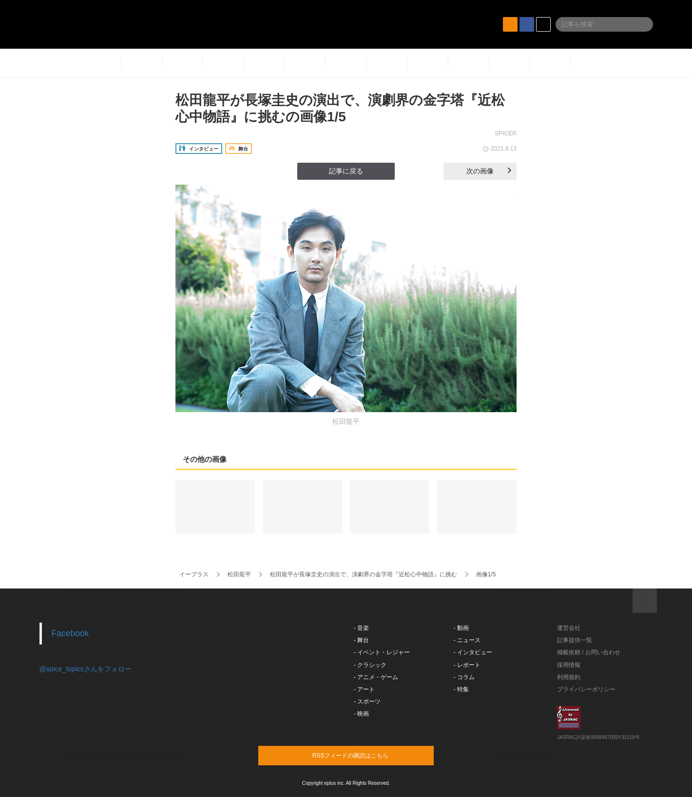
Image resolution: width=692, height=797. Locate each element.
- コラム (464, 677)
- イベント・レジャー (382, 652)
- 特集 (461, 689)
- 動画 (461, 628)
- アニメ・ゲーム (376, 677)
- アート (364, 689)
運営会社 (568, 628)
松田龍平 (239, 574)
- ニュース (467, 640)
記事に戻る (346, 171)
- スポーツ (367, 701)
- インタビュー (473, 652)
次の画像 (488, 171)
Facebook (70, 633)
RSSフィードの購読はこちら (364, 755)
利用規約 (568, 677)
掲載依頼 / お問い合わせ (588, 652)
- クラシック (370, 665)
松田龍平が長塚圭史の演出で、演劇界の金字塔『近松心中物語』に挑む (363, 574)
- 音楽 (361, 628)
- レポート (467, 665)
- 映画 (361, 713)
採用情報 (568, 665)
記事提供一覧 (574, 640)
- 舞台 (361, 640)
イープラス (194, 574)
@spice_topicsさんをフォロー (85, 669)
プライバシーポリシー (586, 689)
